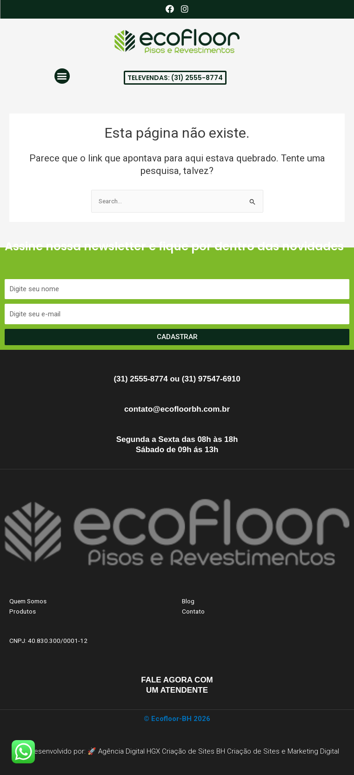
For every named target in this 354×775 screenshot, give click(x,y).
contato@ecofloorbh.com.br (177, 409)
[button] (62, 76)
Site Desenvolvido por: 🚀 (56, 751)
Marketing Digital (313, 751)
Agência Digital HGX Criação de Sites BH (161, 751)
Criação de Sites (253, 751)
